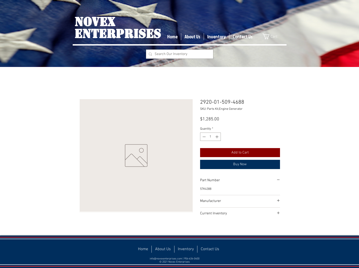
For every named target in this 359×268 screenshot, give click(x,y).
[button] (273, 36)
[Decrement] (203, 137)
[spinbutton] (210, 137)
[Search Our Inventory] (179, 54)
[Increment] (217, 137)
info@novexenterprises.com (166, 258)
